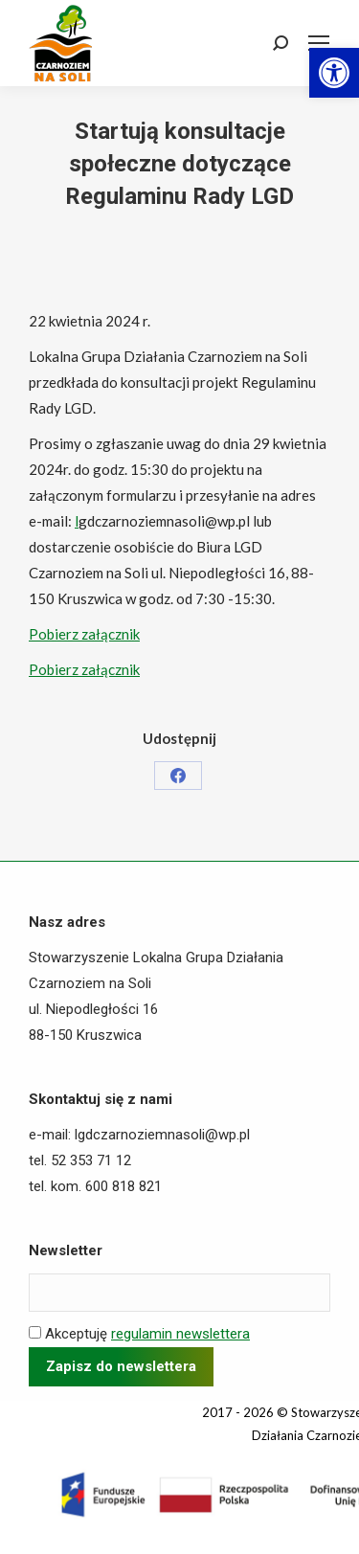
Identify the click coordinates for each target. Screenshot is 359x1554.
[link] (334, 73)
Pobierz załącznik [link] (84, 633)
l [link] (77, 520)
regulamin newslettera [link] (180, 1333)
